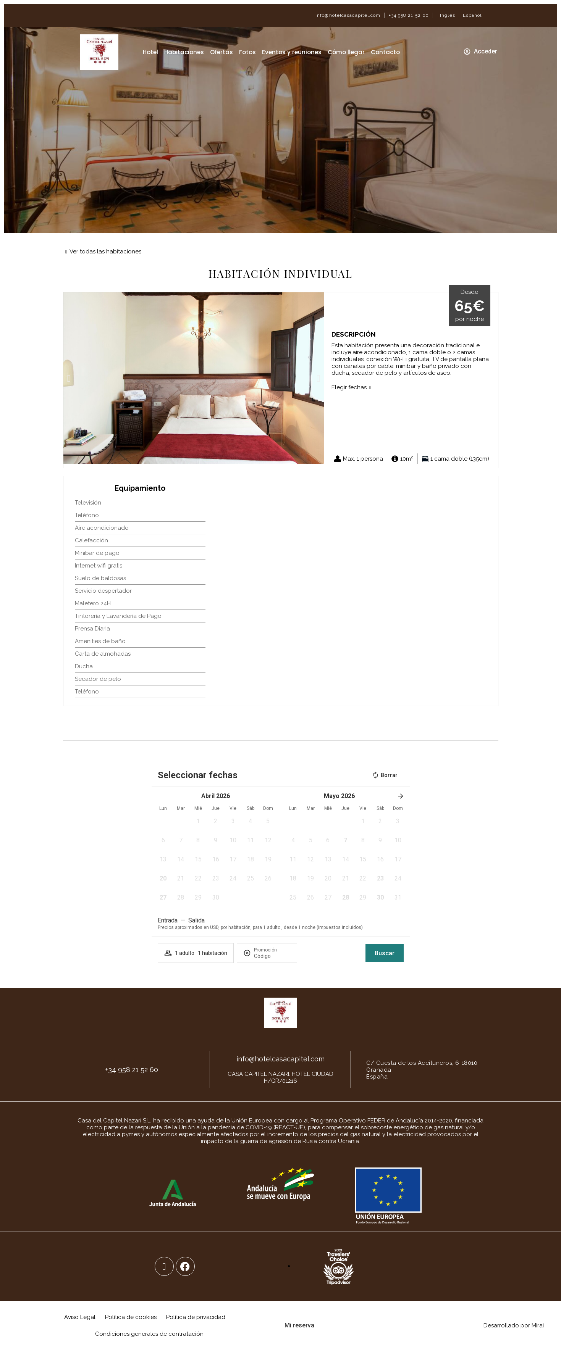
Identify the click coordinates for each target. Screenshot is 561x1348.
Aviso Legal (79, 1317)
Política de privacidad (195, 1317)
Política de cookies (131, 1317)
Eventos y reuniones (292, 52)
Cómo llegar (346, 52)
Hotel (150, 52)
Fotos (247, 52)
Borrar (385, 775)
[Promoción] (272, 956)
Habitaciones (184, 52)
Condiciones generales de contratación (149, 1333)
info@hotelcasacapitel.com (348, 15)
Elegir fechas (349, 387)
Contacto (385, 52)
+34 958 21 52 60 (409, 15)
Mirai (538, 1325)
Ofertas (221, 52)
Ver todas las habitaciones (105, 251)
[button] (69, 378)
